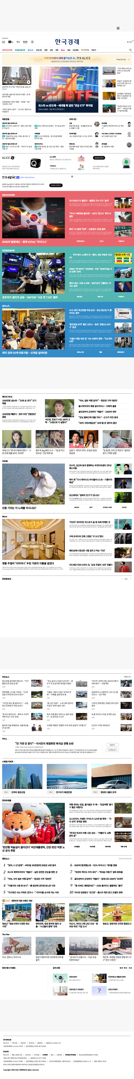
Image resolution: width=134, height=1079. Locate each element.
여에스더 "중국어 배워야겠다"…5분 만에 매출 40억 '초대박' (16, 452)
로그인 (129, 42)
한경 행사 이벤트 (8, 967)
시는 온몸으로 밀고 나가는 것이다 (80, 136)
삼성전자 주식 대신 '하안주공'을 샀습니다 (16, 88)
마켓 (121, 241)
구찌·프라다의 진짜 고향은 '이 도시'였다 (86, 536)
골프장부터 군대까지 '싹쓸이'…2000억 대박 (97, 411)
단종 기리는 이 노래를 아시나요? (19, 508)
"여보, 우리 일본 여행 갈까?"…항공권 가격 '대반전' (29, 878)
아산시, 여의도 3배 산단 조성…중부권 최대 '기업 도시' (83, 925)
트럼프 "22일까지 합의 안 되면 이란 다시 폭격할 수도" (124, 83)
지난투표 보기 (112, 750)
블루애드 (40, 1043)
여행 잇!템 (124, 846)
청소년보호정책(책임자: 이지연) (88, 1055)
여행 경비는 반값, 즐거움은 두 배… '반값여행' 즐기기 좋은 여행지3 (91, 806)
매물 (100, 352)
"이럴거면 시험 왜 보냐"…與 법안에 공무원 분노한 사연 (31, 885)
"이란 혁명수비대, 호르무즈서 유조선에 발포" (124, 70)
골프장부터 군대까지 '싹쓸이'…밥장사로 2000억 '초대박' (98, 878)
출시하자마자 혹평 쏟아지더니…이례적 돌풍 (97, 406)
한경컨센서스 (81, 241)
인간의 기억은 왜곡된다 (101, 725)
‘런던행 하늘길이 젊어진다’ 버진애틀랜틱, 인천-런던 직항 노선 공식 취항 (33, 848)
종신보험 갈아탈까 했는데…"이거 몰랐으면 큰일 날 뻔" (15, 682)
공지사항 (56, 967)
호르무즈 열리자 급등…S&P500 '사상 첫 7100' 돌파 (30, 297)
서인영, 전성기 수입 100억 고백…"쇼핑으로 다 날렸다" (57, 421)
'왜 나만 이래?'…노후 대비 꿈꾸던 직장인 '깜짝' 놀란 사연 (60, 704)
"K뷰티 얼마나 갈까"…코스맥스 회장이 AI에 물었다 (16, 110)
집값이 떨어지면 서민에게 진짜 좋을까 (49, 958)
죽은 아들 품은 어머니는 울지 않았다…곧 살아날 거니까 (60, 715)
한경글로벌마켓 (20, 50)
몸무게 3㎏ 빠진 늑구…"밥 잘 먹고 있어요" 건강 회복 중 (50, 452)
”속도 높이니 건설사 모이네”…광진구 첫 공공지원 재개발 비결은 (60, 682)
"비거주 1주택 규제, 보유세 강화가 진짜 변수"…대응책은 (105, 682)
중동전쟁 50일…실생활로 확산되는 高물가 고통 (80, 127)
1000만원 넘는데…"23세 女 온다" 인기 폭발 (19, 402)
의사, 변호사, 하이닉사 (11, 957)
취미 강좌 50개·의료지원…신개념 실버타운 (24, 352)
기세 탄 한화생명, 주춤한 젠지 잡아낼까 (105, 704)
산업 (51, 50)
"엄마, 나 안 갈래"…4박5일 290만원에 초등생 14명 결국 (31, 865)
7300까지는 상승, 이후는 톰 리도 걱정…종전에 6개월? (16, 137)
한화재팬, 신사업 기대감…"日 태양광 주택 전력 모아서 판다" (15, 693)
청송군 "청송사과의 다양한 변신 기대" (15, 925)
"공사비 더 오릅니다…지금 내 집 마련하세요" (82, 958)
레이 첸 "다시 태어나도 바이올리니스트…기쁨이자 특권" (90, 481)
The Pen (5, 934)
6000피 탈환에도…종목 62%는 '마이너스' (24, 241)
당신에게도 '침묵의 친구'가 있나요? (84, 495)
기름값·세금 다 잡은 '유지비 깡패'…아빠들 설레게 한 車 (59, 693)
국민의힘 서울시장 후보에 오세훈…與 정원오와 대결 (16, 95)
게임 (68, 50)
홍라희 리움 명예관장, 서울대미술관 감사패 (15, 726)
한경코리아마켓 (7, 50)
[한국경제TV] (10, 42)
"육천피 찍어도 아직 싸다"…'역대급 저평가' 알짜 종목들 (124, 108)
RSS (52, 1055)
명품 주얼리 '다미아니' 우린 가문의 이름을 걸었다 (28, 563)
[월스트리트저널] (18, 42)
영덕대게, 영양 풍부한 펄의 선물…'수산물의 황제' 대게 (48, 925)
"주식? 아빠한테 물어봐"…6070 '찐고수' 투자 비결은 (90, 215)
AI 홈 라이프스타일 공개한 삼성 (104, 714)
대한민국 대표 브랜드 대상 (21, 900)
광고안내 (31, 1043)
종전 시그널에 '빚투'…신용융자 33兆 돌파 (87, 229)
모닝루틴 (76, 50)
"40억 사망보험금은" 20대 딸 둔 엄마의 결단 (97, 422)
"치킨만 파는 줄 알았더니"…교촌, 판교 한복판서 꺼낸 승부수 (15, 704)
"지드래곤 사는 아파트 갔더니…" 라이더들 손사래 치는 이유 (33, 892)
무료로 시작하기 (56, 185)
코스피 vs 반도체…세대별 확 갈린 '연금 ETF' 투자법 (65, 105)
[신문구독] (32, 42)
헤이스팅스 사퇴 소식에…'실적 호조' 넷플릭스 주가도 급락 (90, 284)
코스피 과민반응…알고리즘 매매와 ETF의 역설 (48, 137)
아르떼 (4, 461)
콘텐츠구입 (18, 1055)
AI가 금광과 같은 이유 (109, 136)
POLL (4, 738)
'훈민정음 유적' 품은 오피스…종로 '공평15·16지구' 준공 (89, 326)
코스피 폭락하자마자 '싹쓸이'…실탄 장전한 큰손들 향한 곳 (32, 872)
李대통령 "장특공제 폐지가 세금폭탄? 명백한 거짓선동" (124, 95)
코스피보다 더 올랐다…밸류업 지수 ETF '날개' (89, 200)
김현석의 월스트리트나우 (9, 123)
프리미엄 (86, 50)
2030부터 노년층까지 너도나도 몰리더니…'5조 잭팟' (105, 693)
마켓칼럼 (37, 133)
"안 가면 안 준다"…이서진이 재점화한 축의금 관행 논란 (44, 743)
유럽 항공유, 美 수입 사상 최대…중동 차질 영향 (49, 147)
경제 (45, 50)
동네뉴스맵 (80, 352)
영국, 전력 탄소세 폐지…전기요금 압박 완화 (50, 127)
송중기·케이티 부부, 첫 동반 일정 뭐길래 (83, 452)
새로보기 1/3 (127, 677)
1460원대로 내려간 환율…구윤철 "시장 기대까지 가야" (16, 102)
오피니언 (39, 50)
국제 (56, 50)
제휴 (13, 1055)
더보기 (93, 50)
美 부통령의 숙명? (108, 146)
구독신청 (14, 1043)
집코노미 (30, 50)
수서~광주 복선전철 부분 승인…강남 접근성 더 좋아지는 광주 (90, 311)
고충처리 (23, 1043)
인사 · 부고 (123, 968)
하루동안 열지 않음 (121, 60)
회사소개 (6, 1043)
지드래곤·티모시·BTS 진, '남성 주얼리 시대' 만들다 (90, 564)
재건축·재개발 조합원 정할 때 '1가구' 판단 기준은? (117, 958)
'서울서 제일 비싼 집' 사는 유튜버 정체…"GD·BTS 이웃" (90, 340)
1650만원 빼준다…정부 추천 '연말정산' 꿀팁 (19, 415)
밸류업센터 (120, 352)
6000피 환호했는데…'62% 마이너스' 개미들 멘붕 (95, 865)
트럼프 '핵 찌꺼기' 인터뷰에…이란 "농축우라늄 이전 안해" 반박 (90, 270)
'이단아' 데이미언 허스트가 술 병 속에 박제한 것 (89, 522)
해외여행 (108, 846)
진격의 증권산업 (13, 792)
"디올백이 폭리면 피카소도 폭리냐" (113, 127)
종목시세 (100, 297)
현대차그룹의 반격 (103, 792)
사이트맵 (36, 1055)
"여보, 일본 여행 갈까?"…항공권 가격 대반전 (97, 400)
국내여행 (92, 846)
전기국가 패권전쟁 (59, 792)
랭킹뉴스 (5, 858)
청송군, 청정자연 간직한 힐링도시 (117, 923)
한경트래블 (6, 800)
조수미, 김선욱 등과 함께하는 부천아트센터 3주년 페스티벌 (90, 467)
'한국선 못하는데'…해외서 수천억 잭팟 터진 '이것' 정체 (15, 715)
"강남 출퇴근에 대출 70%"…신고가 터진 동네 (98, 417)
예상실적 (79, 297)
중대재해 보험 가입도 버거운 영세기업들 (80, 147)
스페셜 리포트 (7, 761)
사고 (130, 968)
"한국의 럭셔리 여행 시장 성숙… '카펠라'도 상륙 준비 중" (90, 834)
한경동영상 (6, 578)
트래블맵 (77, 846)
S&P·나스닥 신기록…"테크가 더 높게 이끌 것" (17, 147)
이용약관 (59, 1055)
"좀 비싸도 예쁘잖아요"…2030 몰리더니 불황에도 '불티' (98, 885)
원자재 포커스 (39, 144)
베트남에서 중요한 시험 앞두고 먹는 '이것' (87, 550)
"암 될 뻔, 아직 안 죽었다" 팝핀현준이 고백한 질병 (116, 452)
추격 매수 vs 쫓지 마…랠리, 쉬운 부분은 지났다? (16, 127)
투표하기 (112, 745)
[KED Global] (25, 42)
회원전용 (5, 119)
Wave (63, 50)
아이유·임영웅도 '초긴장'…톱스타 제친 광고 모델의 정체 (98, 892)
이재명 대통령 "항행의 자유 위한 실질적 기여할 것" (67, 725)
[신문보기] (3, 42)
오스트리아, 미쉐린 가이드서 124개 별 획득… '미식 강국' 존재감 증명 (90, 820)
